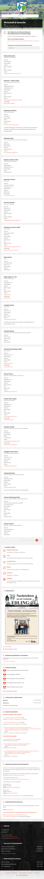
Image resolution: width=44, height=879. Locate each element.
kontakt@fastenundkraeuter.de (12, 441)
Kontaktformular (11, 561)
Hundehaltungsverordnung (11, 739)
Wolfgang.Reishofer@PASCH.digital (13, 100)
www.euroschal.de (8, 419)
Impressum (36, 873)
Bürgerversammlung (12, 550)
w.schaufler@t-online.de (10, 319)
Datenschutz (14, 873)
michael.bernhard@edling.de (13, 787)
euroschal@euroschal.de (10, 416)
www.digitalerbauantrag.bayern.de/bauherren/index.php (16, 779)
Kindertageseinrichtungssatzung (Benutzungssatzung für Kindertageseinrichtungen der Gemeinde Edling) (17, 744)
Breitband (9, 578)
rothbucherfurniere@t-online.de (12, 246)
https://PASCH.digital (9, 103)
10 (41, 540)
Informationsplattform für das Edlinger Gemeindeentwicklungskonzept (20, 812)
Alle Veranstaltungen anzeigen (10, 691)
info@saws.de (7, 294)
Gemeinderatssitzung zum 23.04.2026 (13, 722)
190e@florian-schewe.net (10, 391)
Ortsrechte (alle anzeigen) (10, 736)
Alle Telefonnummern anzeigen (9, 853)
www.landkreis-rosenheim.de (18, 775)
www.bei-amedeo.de (9, 195)
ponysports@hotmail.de (10, 487)
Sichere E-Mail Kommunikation (26, 873)
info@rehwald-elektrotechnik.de (12, 73)
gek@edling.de (9, 809)
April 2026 (22, 646)
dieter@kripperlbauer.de (10, 466)
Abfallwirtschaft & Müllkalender (10, 705)
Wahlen (9, 567)
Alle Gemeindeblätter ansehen (10, 649)
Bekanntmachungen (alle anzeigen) (12, 714)
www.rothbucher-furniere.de (11, 250)
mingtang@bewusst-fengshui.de (12, 220)
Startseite (6, 26)
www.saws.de (7, 298)
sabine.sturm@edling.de (12, 793)
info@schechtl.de (8, 363)
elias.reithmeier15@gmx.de (11, 152)
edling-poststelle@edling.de (11, 836)
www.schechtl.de (8, 366)
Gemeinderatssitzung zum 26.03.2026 (13, 717)
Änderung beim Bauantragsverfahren (12, 795)
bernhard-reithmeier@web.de (11, 124)
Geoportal (9, 573)
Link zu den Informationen (9, 661)
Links (8, 555)
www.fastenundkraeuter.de (11, 444)
